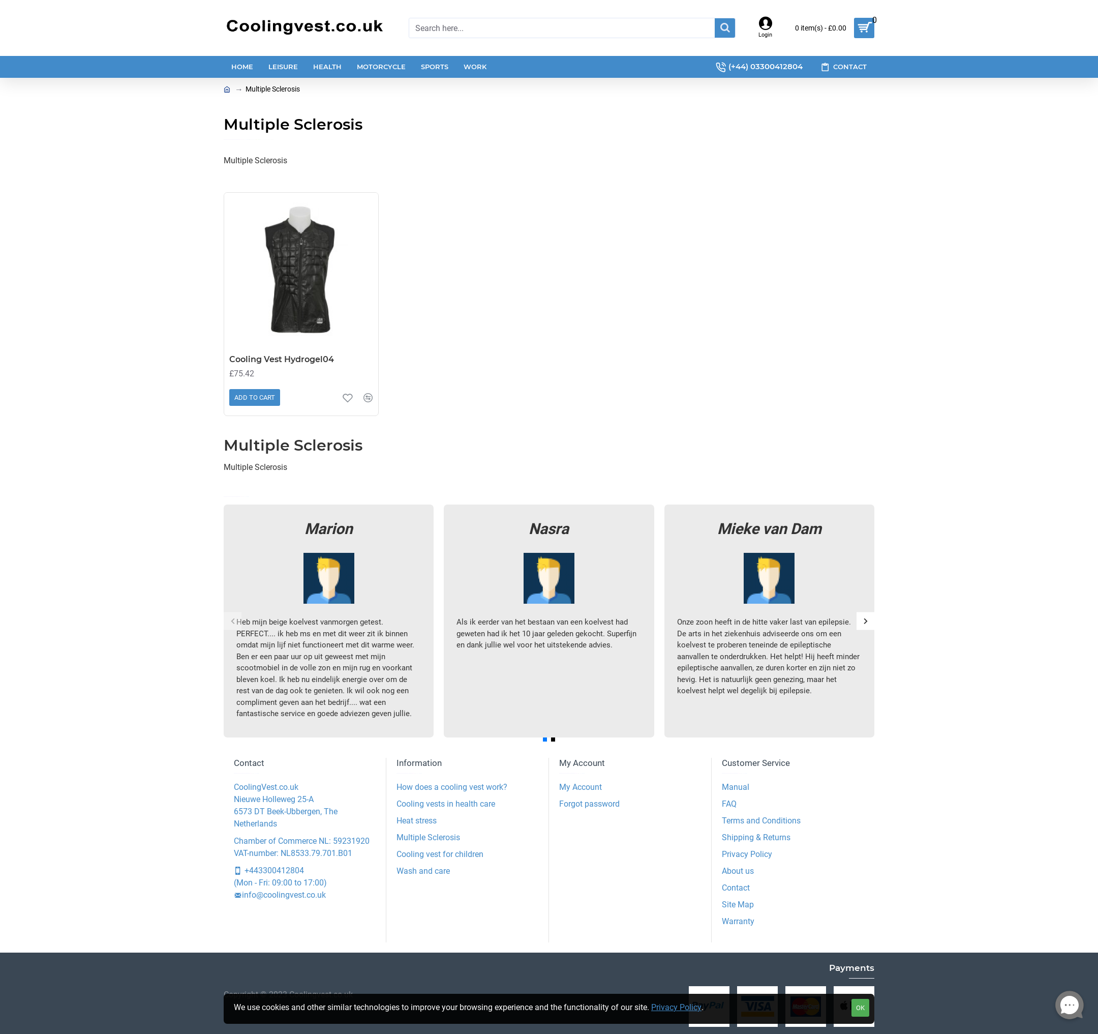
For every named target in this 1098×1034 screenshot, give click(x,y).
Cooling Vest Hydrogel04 (281, 359)
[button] (232, 621)
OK (860, 1008)
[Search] (725, 28)
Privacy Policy (676, 1007)
